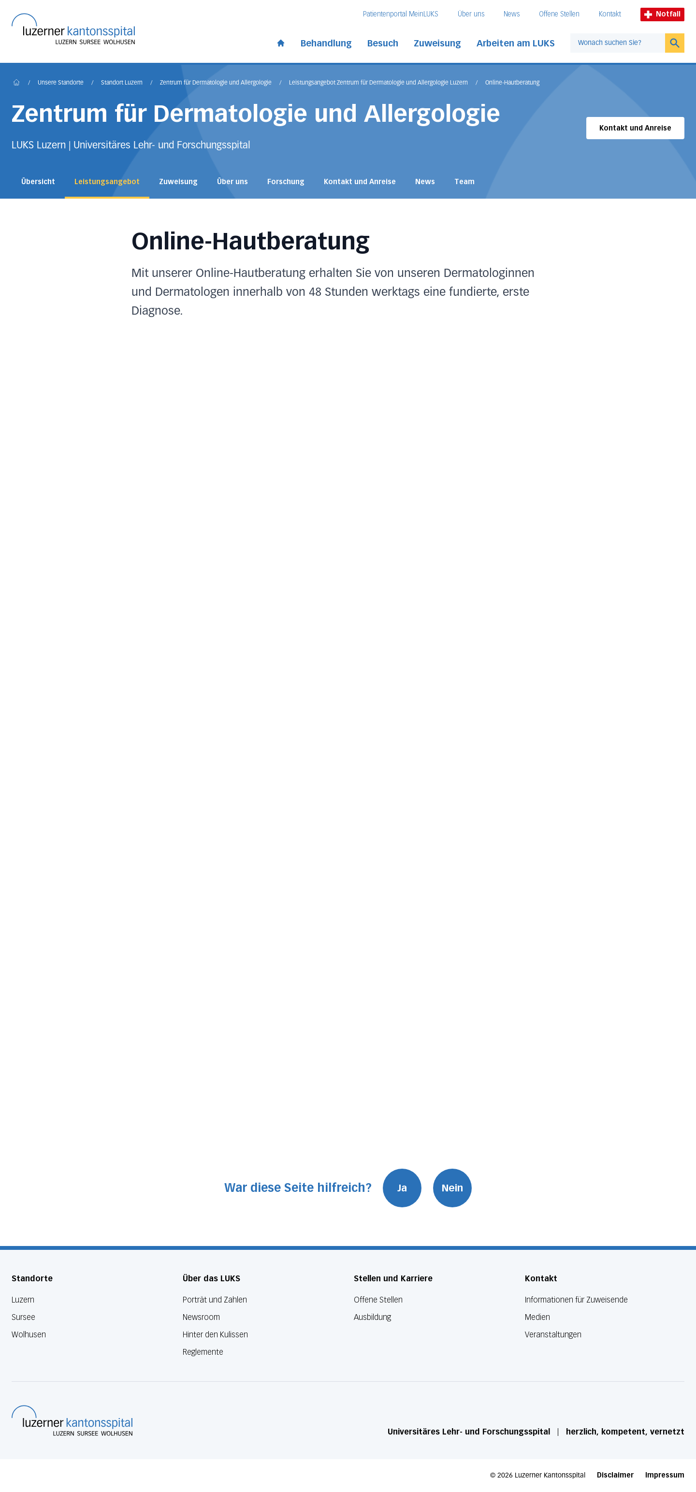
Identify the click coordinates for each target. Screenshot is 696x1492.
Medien (537, 1317)
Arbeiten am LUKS (516, 43)
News (512, 14)
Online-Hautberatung (512, 83)
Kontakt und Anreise (635, 128)
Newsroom (201, 1317)
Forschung (285, 182)
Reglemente (203, 1352)
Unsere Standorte (61, 83)
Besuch (382, 43)
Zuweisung (437, 43)
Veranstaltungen (553, 1334)
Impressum (664, 1475)
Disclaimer (615, 1475)
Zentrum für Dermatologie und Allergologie (216, 83)
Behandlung (326, 43)
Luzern (23, 1299)
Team (464, 182)
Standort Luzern (122, 83)
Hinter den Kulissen (215, 1334)
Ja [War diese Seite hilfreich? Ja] (402, 1188)
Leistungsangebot (107, 182)
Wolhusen (29, 1334)
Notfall (662, 14)
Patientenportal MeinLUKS (400, 14)
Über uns (471, 14)
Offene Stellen (559, 14)
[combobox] (617, 43)
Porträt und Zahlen (215, 1299)
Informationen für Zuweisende (576, 1299)
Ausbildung (372, 1317)
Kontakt (610, 14)
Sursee (23, 1317)
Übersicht (38, 182)
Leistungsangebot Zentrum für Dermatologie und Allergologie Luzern (378, 83)
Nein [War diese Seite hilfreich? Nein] (453, 1188)
